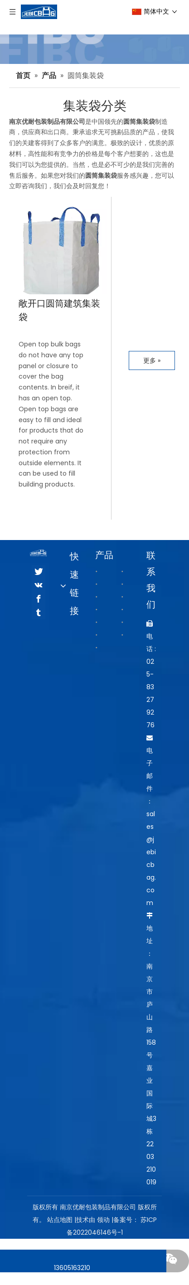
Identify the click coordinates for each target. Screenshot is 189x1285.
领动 (103, 1219)
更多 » (151, 360)
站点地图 (60, 1219)
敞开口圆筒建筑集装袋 (59, 310)
